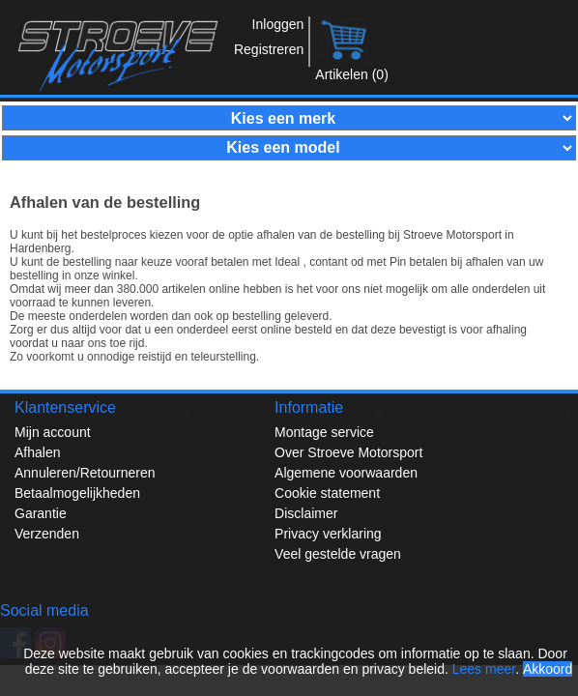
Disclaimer (306, 513)
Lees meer (483, 669)
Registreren (268, 49)
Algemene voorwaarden (346, 472)
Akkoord (547, 669)
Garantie (40, 513)
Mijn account (52, 432)
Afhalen (37, 452)
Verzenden (46, 533)
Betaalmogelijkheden (77, 493)
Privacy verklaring (328, 533)
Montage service (324, 432)
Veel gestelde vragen (338, 554)
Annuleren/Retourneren (85, 472)
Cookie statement (327, 493)
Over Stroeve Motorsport (348, 452)
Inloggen (278, 24)
